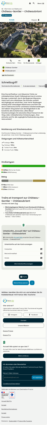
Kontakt (23, 320)
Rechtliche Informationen (9, 409)
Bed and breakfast (10, 253)
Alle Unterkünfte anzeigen (23, 264)
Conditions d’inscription (11, 384)
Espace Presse (8, 331)
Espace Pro (7, 335)
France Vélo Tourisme (25, 421)
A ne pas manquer (29, 86)
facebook (34, 315)
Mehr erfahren (23, 356)
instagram (14, 315)
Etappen (35, 20)
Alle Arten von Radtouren (13, 9)
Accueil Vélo (18, 237)
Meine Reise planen (21, 283)
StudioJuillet (13, 421)
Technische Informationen (10, 86)
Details (11, 20)
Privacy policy (5, 417)
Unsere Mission (23, 325)
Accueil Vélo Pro (6, 401)
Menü (40, 3)
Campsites (8, 249)
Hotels (6, 258)
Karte (25, 277)
